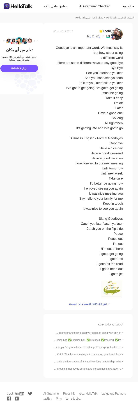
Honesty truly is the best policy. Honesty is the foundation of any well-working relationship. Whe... (67, 361)
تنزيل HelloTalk (19, 68)
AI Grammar (51, 393)
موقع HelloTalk (88, 393)
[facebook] (9, 398)
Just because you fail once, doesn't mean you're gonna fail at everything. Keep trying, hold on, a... (66, 347)
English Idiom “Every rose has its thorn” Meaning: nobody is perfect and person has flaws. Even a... (66, 368)
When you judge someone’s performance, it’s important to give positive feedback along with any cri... (65, 332)
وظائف (47, 398)
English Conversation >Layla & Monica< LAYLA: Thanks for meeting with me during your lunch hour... (64, 354)
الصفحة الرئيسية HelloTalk (120, 17)
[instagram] (17, 398)
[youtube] (19, 393)
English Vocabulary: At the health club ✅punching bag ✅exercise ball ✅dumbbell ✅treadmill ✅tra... (62, 340)
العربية (126, 6)
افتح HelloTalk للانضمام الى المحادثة (88, 303)
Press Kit (69, 393)
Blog (59, 398)
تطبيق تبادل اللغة (55, 6)
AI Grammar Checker (94, 6)
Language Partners (114, 393)
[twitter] (30, 393)
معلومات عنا (73, 398)
